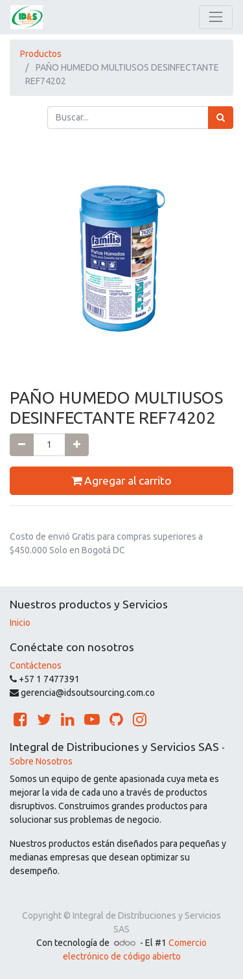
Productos (41, 54)
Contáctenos (36, 665)
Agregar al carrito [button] (121, 480)
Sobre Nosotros (41, 761)
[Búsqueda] (220, 117)
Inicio (20, 622)
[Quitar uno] (22, 444)
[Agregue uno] (77, 444)
